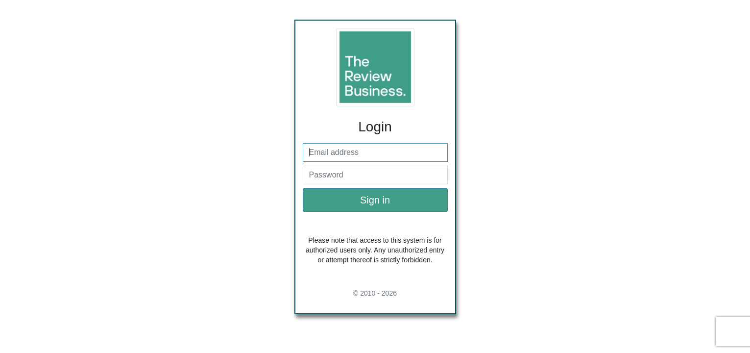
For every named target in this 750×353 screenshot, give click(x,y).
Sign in (375, 200)
